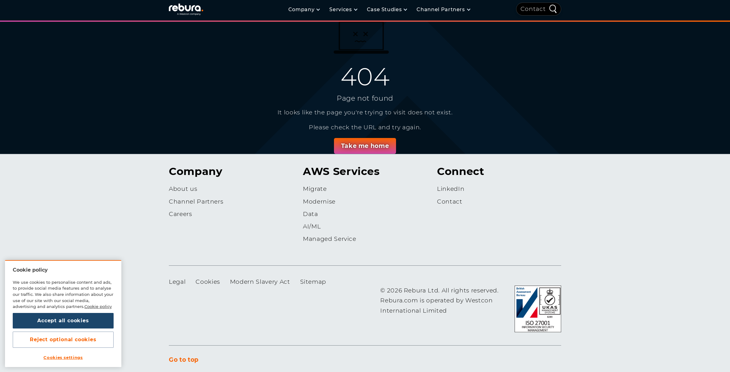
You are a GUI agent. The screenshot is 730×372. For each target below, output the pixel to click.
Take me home (365, 145)
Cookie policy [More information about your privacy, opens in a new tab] (98, 306)
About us (183, 188)
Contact (533, 8)
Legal (177, 281)
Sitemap (313, 281)
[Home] (194, 9)
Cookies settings (63, 357)
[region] (63, 313)
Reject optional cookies (63, 339)
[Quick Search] (553, 8)
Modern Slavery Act (260, 281)
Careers (180, 214)
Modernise (319, 201)
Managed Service (329, 238)
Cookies (208, 281)
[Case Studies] (387, 9)
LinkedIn (450, 188)
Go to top (184, 359)
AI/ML (312, 226)
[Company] (304, 9)
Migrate (315, 188)
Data (310, 214)
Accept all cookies (63, 321)
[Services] (343, 9)
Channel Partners (196, 201)
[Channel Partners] (443, 9)
